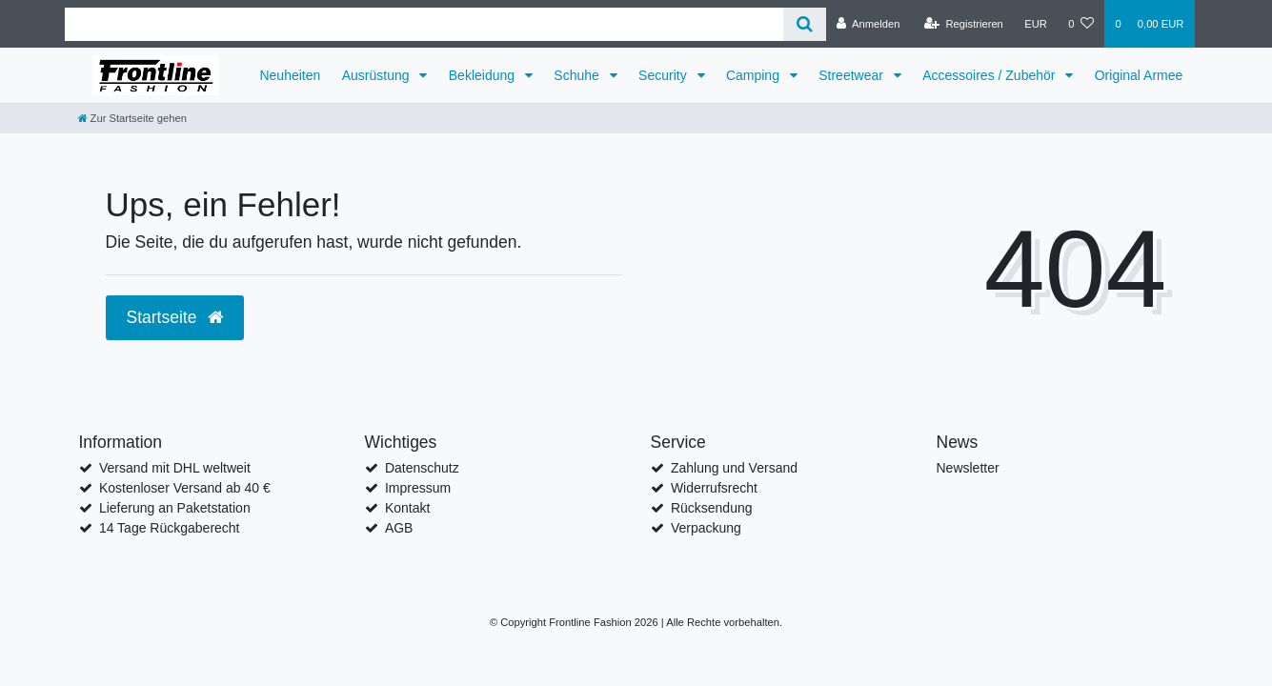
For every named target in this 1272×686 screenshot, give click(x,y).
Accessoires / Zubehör (990, 75)
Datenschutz (422, 467)
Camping (754, 75)
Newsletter (968, 467)
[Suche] (804, 24)
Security (664, 75)
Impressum (418, 487)
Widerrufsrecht (714, 487)
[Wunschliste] (1081, 24)
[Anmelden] (868, 24)
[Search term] (424, 24)
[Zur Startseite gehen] (132, 118)
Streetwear (852, 75)
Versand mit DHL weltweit (175, 467)
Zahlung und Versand (734, 467)
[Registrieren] (964, 24)
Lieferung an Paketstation (175, 507)
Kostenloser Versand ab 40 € (185, 487)
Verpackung (706, 527)
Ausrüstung (378, 75)
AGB (399, 527)
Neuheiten (289, 75)
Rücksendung (712, 507)
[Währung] (1036, 24)
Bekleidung (483, 75)
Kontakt (407, 507)
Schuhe (578, 75)
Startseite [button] (175, 317)
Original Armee (1139, 75)
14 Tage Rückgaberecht (169, 527)
